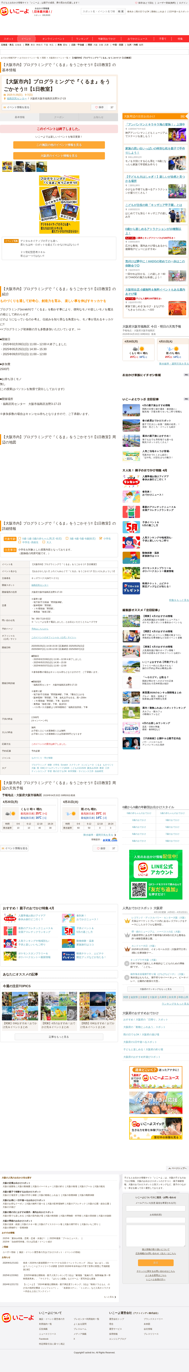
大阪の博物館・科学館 (70, 1216)
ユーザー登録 (9, 1252)
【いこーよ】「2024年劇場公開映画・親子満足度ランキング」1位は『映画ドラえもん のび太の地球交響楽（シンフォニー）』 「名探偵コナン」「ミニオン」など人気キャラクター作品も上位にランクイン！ (66, 1287)
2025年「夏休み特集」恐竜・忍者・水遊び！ (24, 1238)
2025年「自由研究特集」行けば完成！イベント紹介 (27, 1241)
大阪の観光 (99, 1186)
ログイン (183, 3)
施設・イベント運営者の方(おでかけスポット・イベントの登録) (49, 1252)
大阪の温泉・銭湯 (11, 1224)
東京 (33, 45)
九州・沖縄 (132, 45)
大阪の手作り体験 (28, 1195)
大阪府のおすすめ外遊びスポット (142, 1056)
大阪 (95, 45)
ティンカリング (38, 771)
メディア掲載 (80, 1334)
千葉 (46, 45)
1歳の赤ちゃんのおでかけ (172, 813)
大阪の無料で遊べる (35, 1203)
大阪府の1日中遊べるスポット (140, 1042)
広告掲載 (43, 1329)
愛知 (65, 45)
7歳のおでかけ (172, 834)
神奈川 (39, 45)
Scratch (64, 765)
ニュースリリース (47, 1334)
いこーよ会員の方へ (155, 1279)
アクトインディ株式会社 (145, 1313)
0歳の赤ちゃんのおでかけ (139, 813)
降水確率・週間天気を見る (98, 834)
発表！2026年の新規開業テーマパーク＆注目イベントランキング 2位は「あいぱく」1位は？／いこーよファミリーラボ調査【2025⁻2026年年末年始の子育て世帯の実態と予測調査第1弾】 (66, 1266)
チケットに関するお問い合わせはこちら (156, 1271)
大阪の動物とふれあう (49, 1195)
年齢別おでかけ (107, 38)
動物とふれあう (159, 11)
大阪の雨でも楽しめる (13, 1216)
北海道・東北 (7, 45)
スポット (9, 38)
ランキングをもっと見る (175, 1003)
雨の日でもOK (142, 11)
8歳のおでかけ (139, 841)
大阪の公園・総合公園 (98, 1203)
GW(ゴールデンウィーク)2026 (54, 768)
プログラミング (38, 765)
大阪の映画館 (51, 1216)
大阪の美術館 (90, 1216)
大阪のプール (85, 1186)
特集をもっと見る (179, 600)
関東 (27, 45)
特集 (180, 38)
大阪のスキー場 (29, 1224)
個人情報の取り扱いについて (156, 1249)
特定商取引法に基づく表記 (52, 1344)
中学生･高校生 (30, 542)
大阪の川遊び (9, 1207)
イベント (26, 38)
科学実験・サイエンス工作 (81, 771)
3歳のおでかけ (172, 820)
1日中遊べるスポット (179, 11)
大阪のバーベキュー (42, 1186)
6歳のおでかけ (139, 834)
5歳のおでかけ (172, 827)
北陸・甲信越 (77, 45)
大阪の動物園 (24, 1186)
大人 (48, 542)
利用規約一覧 (45, 1324)
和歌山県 (183, 997)
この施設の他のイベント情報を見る (59, 144)
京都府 (143, 997)
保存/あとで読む (144, 3)
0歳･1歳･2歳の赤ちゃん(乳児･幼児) (42, 538)
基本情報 (20, 117)
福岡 (141, 45)
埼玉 (51, 45)
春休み (130, 11)
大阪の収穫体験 (69, 1195)
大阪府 (153, 997)
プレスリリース (151, 1334)
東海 (59, 45)
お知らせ (98, 117)
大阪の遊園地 (9, 1186)
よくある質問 (80, 1324)
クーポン (59, 117)
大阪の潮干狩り (71, 1224)
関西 (90, 45)
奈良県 (172, 997)
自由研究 (99, 771)
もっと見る (109, 1297)
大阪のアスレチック (76, 1203)
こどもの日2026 (78, 768)
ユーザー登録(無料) (166, 3)
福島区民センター (39, 585)
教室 (102, 768)
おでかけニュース (137, 38)
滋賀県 (134, 997)
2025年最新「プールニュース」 (65, 1238)
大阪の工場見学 (10, 1195)
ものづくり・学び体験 (42, 758)
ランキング (82, 38)
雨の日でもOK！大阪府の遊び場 (141, 1034)
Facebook (43, 1339)
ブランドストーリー (153, 1319)
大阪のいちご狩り (89, 1224)
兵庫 (106, 45)
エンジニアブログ (117, 1339)
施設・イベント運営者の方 (52, 1319)
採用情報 (113, 1334)
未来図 (147, 1324)
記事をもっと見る (59, 1036)
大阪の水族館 (104, 1216)
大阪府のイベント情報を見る (59, 155)
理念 (111, 1324)
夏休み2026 (92, 768)
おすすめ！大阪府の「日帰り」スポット (145, 1019)
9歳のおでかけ (172, 841)
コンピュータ (87, 765)
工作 (107, 768)
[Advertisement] (59, 425)
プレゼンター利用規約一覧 (86, 1319)
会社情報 (148, 1329)
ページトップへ (178, 1168)
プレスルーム (80, 1329)
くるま (98, 765)
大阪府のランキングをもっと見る (156, 989)
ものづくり (108, 765)
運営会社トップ (116, 1319)
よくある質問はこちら (155, 1275)
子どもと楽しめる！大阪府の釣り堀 (143, 1049)
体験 (50, 765)
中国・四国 (118, 45)
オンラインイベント (53, 38)
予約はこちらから (39, 629)
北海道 (18, 45)
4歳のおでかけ (139, 827)
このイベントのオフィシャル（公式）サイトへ (53, 637)
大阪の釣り (59, 1186)
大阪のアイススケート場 (50, 1224)
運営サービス (115, 1329)
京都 (101, 45)
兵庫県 (163, 997)
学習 (50, 771)
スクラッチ (74, 765)
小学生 (107, 538)
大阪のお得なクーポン (13, 1203)
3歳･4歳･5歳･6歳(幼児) (82, 538)
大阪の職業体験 (86, 1195)
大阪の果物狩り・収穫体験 (15, 1227)
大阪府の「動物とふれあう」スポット (144, 1027)
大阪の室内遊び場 (34, 1216)
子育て (162, 38)
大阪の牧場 (72, 1186)
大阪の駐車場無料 (55, 1203)
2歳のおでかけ (139, 820)
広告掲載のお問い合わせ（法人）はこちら (156, 1253)
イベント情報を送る (16, 107)
